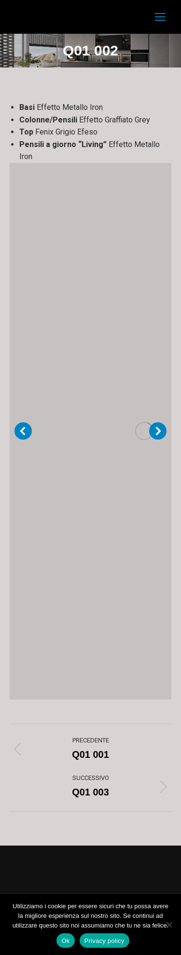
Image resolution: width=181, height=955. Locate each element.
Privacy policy (104, 940)
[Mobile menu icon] (160, 17)
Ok (65, 940)
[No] (169, 924)
